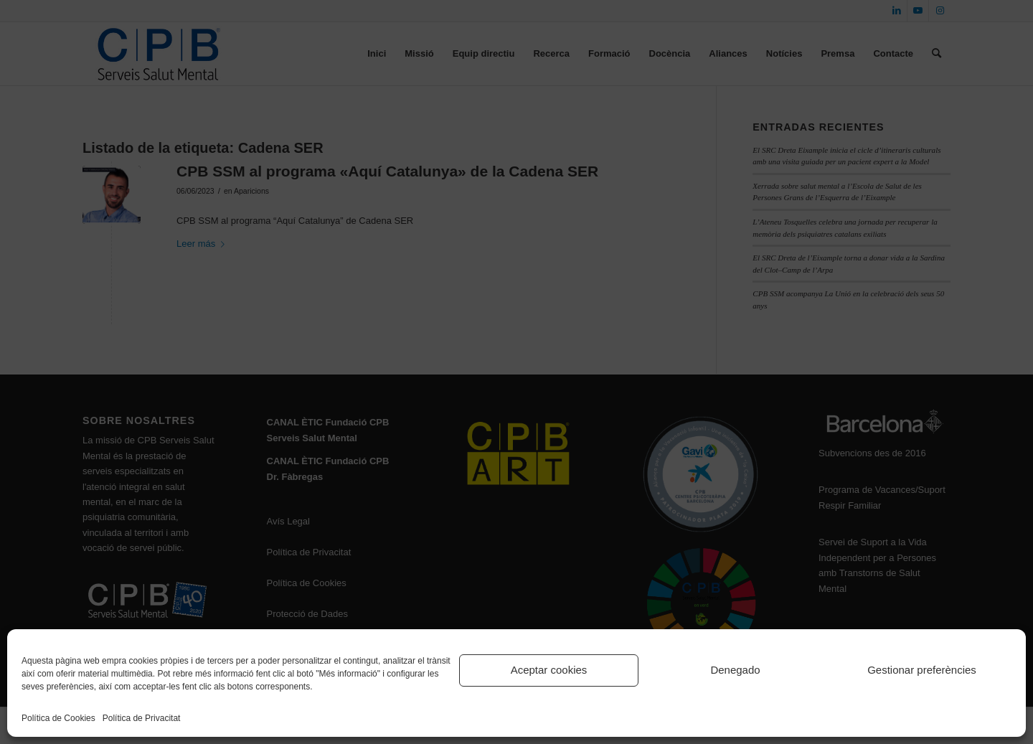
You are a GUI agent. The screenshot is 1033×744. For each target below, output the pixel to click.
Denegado (735, 670)
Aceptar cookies (549, 670)
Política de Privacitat (142, 718)
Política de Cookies (58, 718)
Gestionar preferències (921, 670)
